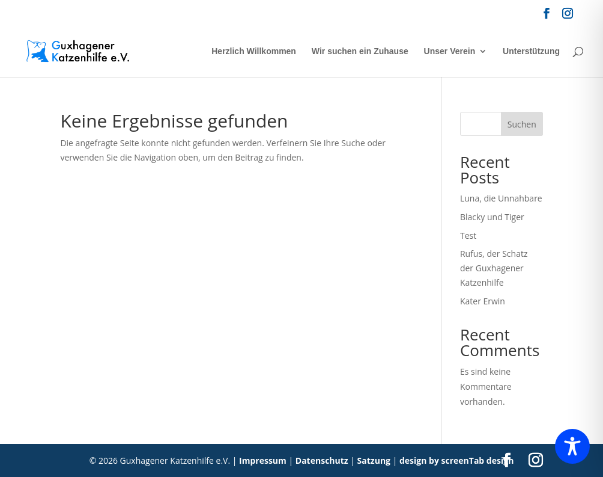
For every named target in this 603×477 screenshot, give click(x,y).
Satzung (373, 460)
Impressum (262, 460)
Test (468, 235)
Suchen (522, 124)
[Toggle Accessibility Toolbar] (572, 446)
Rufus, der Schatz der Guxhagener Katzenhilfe (494, 268)
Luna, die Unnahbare (501, 198)
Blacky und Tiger (492, 217)
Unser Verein (450, 51)
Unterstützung (531, 51)
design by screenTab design (456, 460)
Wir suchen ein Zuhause (360, 51)
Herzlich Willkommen (253, 51)
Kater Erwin (482, 301)
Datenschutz (321, 460)
